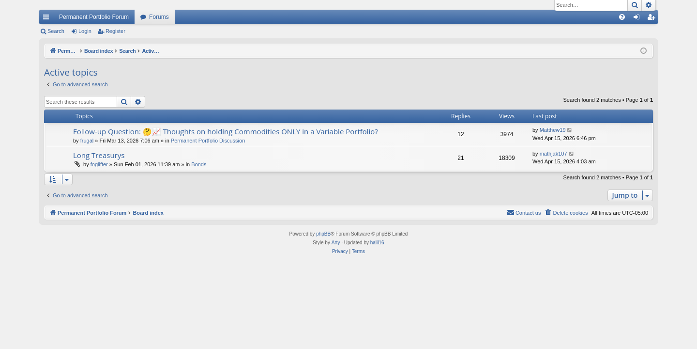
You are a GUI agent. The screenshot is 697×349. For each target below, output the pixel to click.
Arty (336, 242)
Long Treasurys (98, 155)
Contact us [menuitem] (524, 212)
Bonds (198, 164)
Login (84, 31)
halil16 (377, 242)
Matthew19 (553, 130)
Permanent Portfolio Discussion (208, 140)
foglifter (99, 164)
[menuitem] (622, 17)
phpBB (323, 234)
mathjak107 (553, 154)
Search (55, 31)
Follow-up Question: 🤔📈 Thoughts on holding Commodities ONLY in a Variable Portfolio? (225, 131)
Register (115, 31)
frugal (87, 140)
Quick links (48, 19)
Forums (159, 17)
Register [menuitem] (653, 19)
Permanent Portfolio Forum (94, 17)
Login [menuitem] (639, 19)
